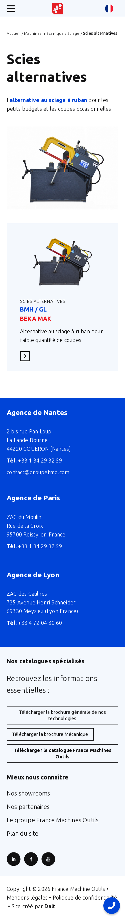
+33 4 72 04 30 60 (34, 623)
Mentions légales (27, 898)
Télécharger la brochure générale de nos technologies (62, 715)
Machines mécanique (44, 33)
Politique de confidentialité (85, 898)
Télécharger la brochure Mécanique (50, 734)
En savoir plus (27, 356)
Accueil (13, 33)
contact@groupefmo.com (38, 472)
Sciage (73, 33)
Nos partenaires (28, 806)
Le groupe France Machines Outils (53, 820)
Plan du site (22, 833)
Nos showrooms (28, 793)
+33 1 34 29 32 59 (34, 460)
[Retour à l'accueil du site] (57, 8)
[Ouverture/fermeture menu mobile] (11, 8)
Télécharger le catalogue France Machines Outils (63, 753)
